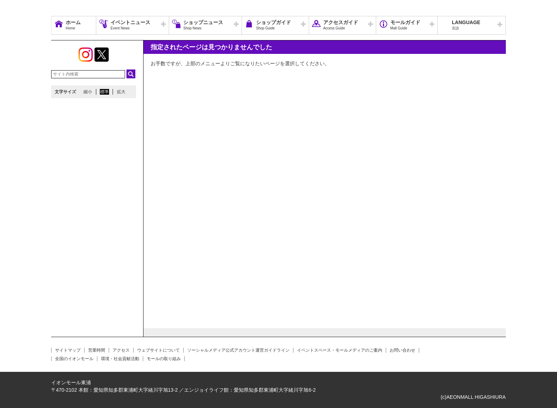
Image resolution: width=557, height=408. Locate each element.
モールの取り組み (164, 358)
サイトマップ (68, 350)
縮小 (87, 91)
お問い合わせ (402, 350)
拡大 (121, 91)
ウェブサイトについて (158, 350)
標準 (104, 91)
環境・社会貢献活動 (120, 358)
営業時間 (96, 350)
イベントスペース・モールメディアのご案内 (339, 350)
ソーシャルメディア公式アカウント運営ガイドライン (238, 350)
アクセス (121, 350)
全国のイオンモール (74, 358)
